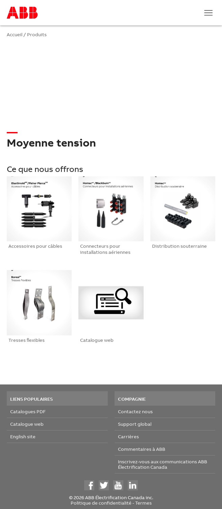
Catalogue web (27, 424)
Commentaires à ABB (141, 449)
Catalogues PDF (28, 411)
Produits (37, 34)
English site (22, 436)
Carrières (128, 436)
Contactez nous (135, 411)
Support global (134, 424)
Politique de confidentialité (101, 503)
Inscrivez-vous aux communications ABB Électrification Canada (162, 464)
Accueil (14, 34)
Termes (143, 503)
